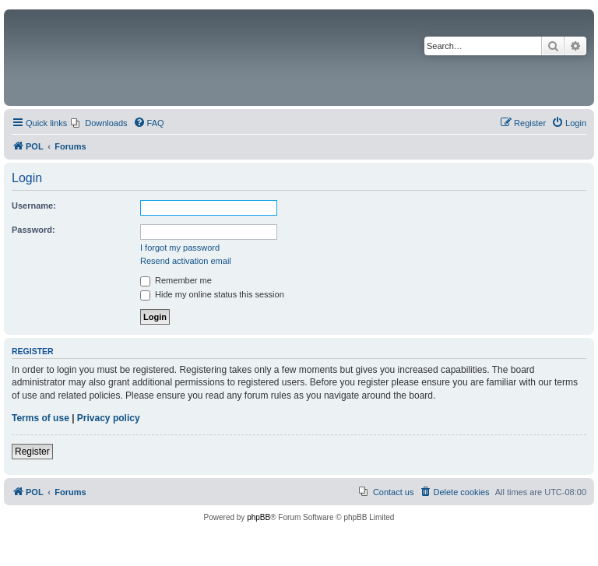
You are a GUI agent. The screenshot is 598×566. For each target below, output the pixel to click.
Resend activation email (185, 260)
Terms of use (40, 418)
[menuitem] (99, 123)
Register (32, 451)
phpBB (258, 517)
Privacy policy (108, 418)
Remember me (176, 280)
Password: (33, 229)
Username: (34, 205)
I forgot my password (180, 247)
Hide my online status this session (212, 294)
